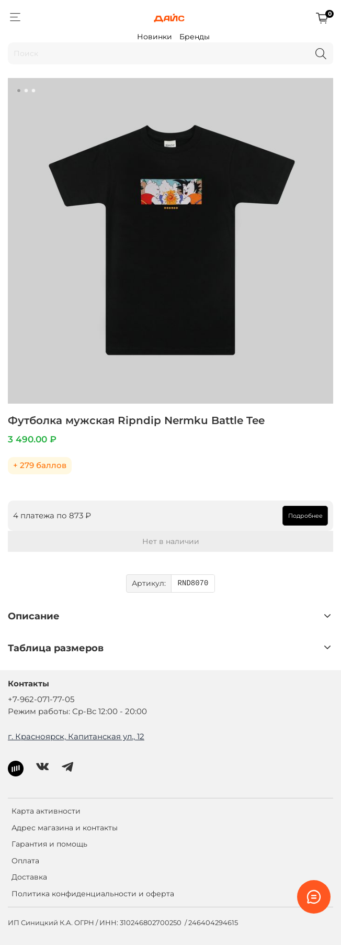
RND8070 (193, 583)
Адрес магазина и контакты (65, 827)
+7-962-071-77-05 (41, 699)
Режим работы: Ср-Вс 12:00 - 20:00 (77, 711)
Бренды (194, 36)
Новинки (154, 36)
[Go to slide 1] (18, 90)
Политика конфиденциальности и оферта (93, 893)
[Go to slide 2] (26, 90)
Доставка (29, 877)
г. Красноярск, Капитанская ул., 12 (76, 736)
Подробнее (305, 515)
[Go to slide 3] (33, 90)
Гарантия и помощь (49, 844)
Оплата (25, 860)
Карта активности (46, 811)
